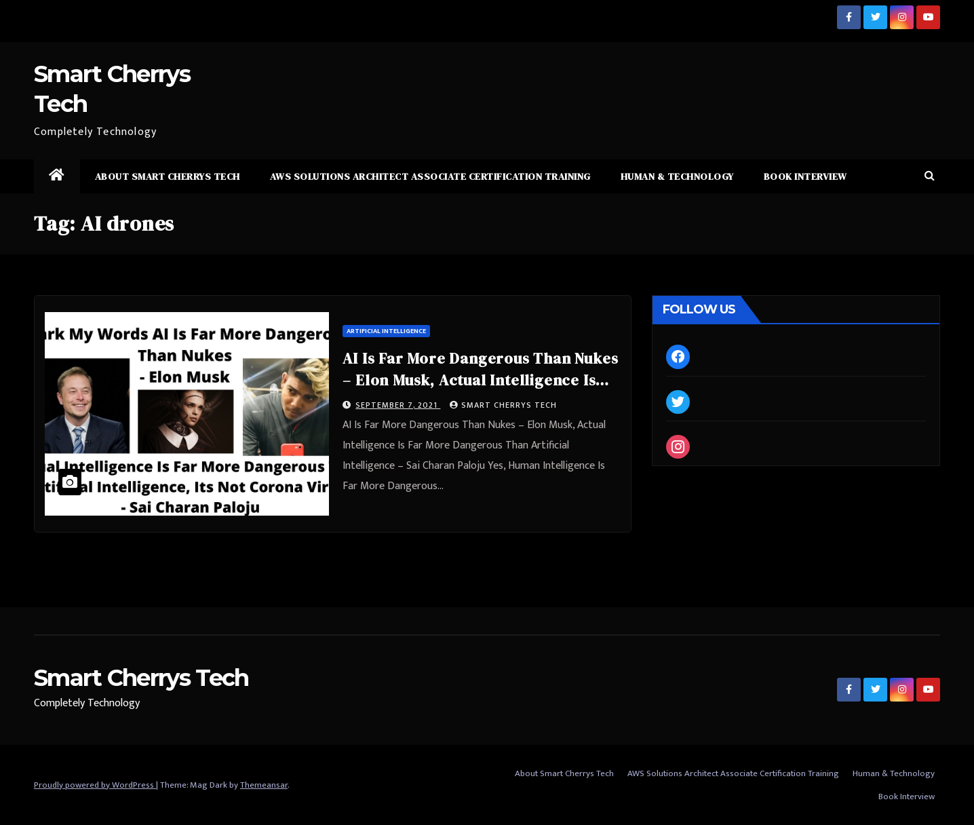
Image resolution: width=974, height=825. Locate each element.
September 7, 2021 (397, 405)
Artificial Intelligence (386, 331)
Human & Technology (677, 176)
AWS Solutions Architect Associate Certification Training (430, 176)
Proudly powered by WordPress (95, 785)
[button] (929, 176)
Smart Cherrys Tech (503, 405)
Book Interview (805, 176)
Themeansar (264, 785)
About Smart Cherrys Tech (167, 176)
